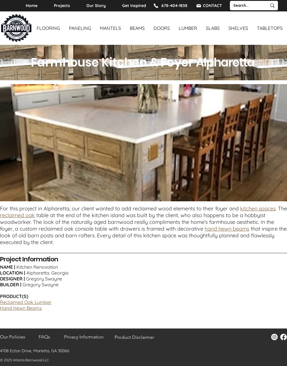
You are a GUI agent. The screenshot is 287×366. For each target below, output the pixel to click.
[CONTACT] (209, 5)
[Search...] (243, 6)
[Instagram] (274, 337)
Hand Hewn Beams (21, 308)
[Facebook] (283, 337)
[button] (143, 142)
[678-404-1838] (170, 5)
